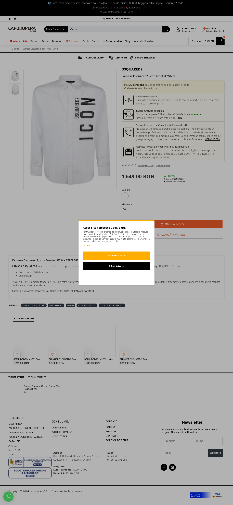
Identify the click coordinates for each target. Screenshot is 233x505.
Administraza (116, 266)
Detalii (86, 245)
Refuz (116, 276)
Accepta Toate (116, 255)
